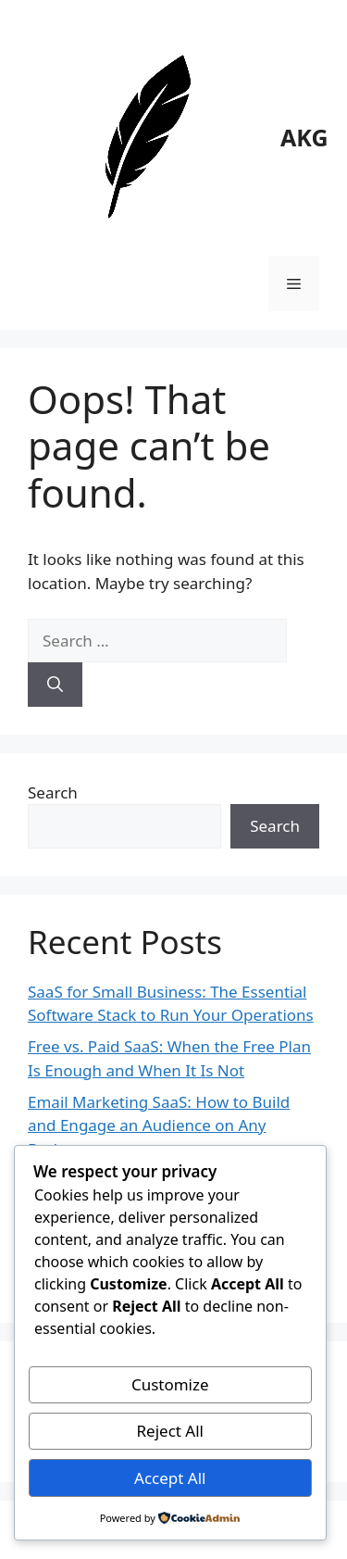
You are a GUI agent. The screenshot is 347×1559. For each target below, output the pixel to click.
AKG (304, 137)
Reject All (170, 1430)
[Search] (55, 684)
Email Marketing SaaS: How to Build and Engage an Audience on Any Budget (159, 1125)
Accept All (169, 1478)
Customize (170, 1384)
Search (53, 792)
